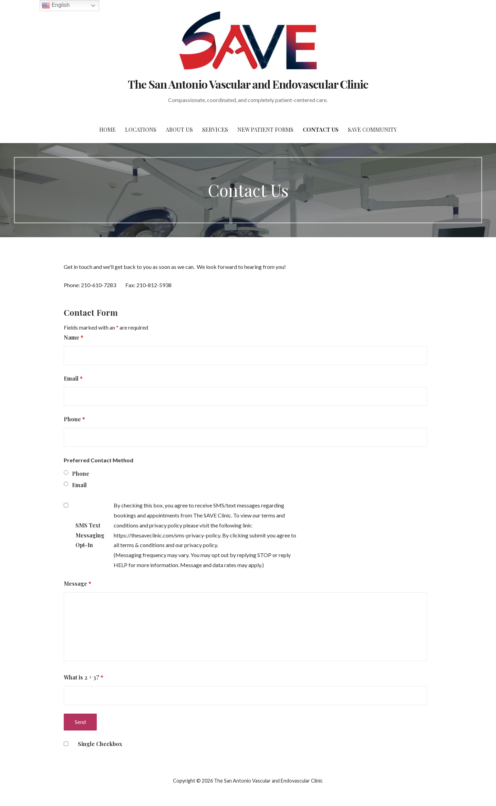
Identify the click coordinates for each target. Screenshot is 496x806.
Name (73, 337)
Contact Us (321, 129)
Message (77, 583)
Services (215, 129)
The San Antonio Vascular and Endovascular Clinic (248, 84)
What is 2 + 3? (83, 677)
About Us (179, 129)
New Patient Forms (265, 129)
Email (73, 378)
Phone (74, 419)
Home (107, 129)
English (56, 5)
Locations (140, 129)
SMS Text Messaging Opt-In (89, 535)
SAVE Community (372, 129)
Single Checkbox (100, 743)
